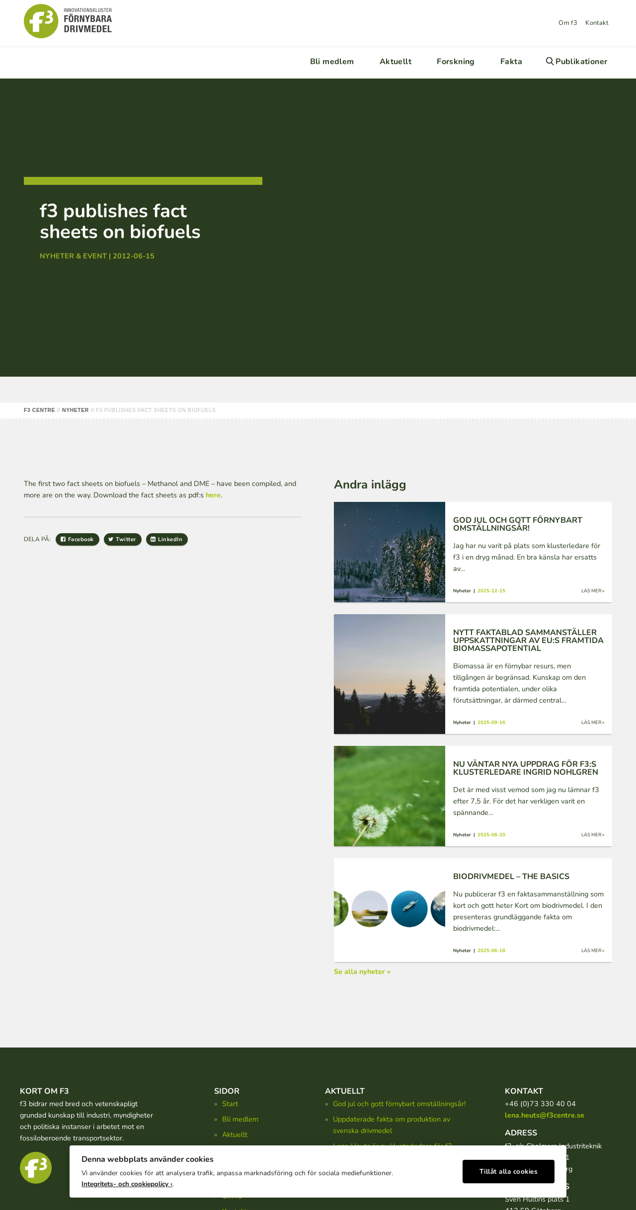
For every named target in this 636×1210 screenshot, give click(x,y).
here (213, 495)
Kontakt (596, 22)
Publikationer (581, 61)
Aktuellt (395, 61)
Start (230, 1104)
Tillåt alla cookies (508, 1168)
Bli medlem (332, 61)
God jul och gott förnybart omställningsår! (399, 1104)
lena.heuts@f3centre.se (544, 1115)
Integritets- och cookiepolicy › (126, 1180)
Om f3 (567, 22)
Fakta (511, 61)
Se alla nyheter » (362, 971)
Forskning (456, 61)
